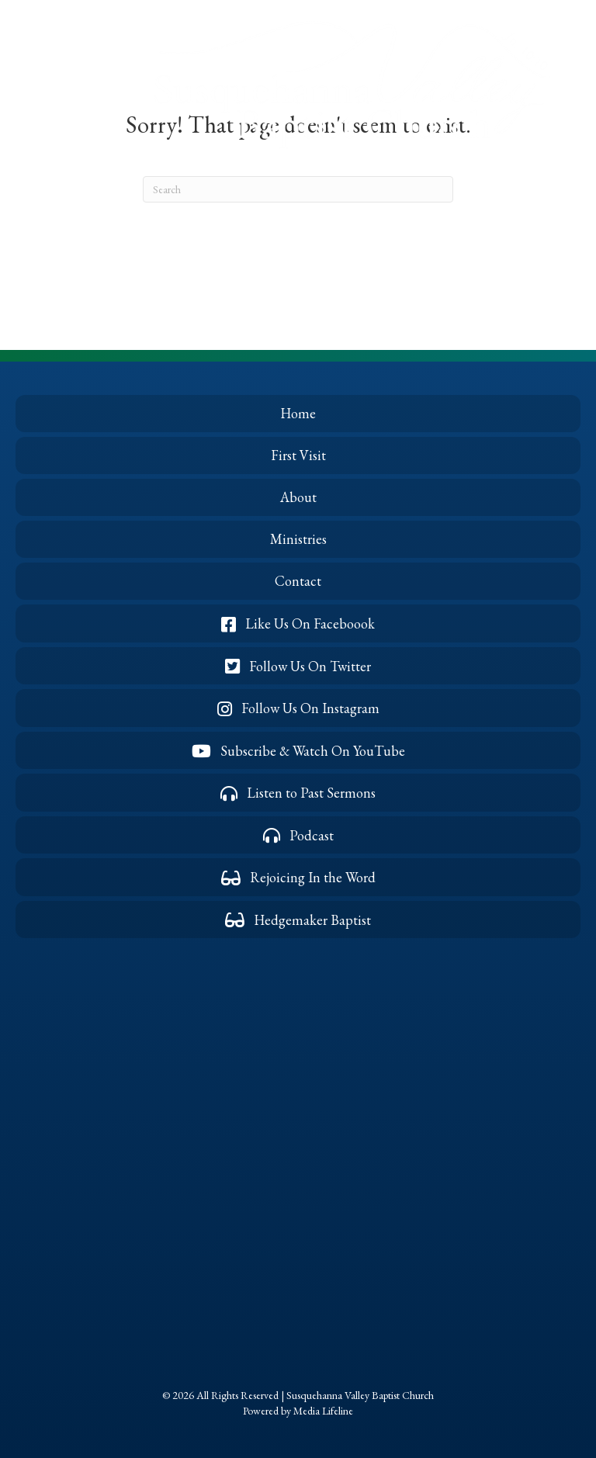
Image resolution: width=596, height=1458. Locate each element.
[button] (42, 89)
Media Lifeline (323, 1411)
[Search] (298, 189)
